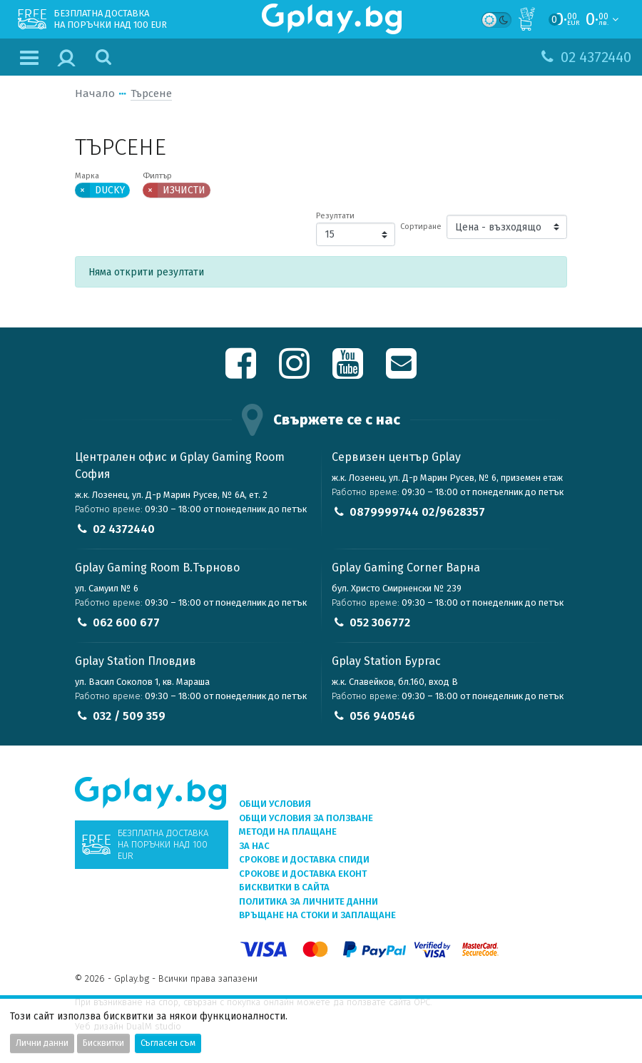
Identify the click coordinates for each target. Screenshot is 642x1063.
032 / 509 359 (129, 716)
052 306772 (380, 622)
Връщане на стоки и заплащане (317, 915)
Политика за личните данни (308, 901)
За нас (254, 845)
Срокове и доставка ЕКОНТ (303, 873)
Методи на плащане (288, 831)
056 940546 (382, 716)
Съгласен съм (168, 1043)
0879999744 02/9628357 (417, 512)
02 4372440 (124, 529)
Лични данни (42, 1043)
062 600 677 (126, 622)
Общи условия (275, 803)
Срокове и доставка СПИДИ (304, 859)
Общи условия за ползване (306, 818)
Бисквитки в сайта (284, 887)
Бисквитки (103, 1043)
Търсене (151, 93)
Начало (95, 93)
